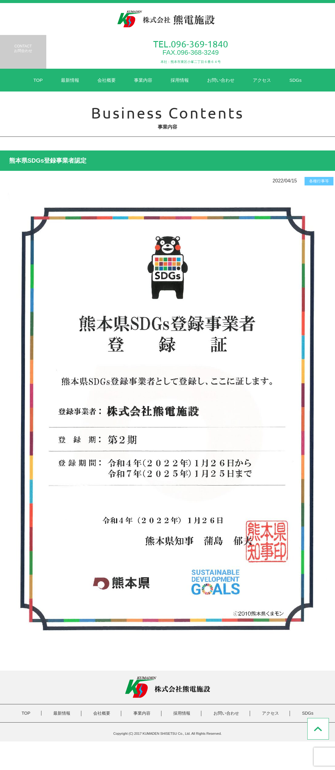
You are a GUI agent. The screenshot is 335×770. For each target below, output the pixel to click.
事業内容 (143, 80)
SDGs (295, 80)
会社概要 (106, 80)
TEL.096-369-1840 (190, 44)
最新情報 (70, 80)
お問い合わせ (220, 80)
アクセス (262, 80)
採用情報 (180, 80)
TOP (38, 80)
